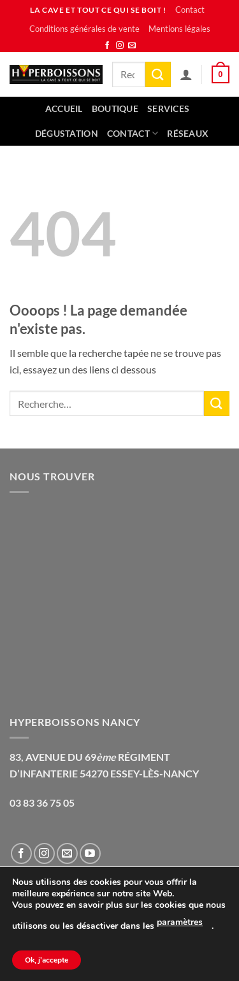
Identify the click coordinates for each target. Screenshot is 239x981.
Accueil (64, 108)
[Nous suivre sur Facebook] (107, 45)
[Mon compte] (186, 74)
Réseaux (187, 133)
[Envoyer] (158, 74)
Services (168, 108)
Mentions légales (179, 29)
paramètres (180, 922)
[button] (220, 74)
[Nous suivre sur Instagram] (120, 45)
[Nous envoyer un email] (132, 45)
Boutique (115, 108)
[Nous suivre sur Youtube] (90, 853)
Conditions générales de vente (84, 29)
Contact (190, 9)
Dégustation (66, 133)
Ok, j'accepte (46, 960)
